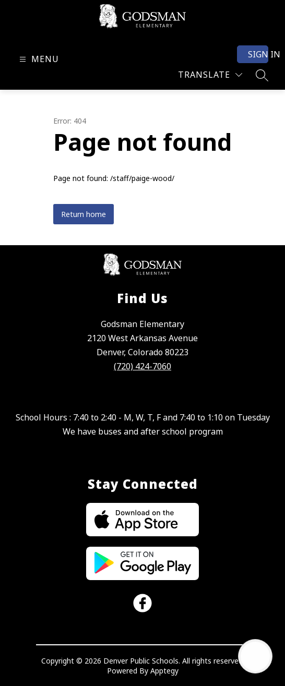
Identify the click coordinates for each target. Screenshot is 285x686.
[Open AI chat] (255, 656)
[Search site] (262, 75)
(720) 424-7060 (142, 366)
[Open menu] (38, 59)
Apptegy (164, 671)
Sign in (258, 54)
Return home (83, 214)
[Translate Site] (210, 74)
